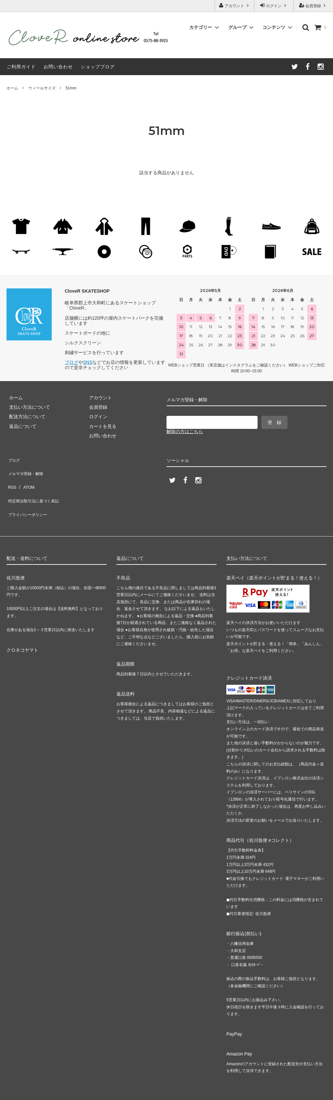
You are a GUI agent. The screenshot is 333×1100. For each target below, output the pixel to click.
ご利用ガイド (21, 66)
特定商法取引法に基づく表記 (36, 486)
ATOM (26, 477)
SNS (87, 362)
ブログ (71, 362)
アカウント (235, 5)
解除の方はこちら (184, 431)
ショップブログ (98, 66)
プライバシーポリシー (29, 496)
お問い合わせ (58, 66)
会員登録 (313, 5)
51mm (70, 88)
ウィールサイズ (42, 88)
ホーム (12, 88)
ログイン (274, 5)
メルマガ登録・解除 (27, 467)
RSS (11, 477)
